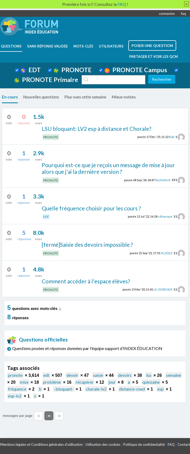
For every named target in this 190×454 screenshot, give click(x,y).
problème (52, 381)
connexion (167, 13)
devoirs (125, 375)
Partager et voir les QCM (153, 56)
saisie (98, 375)
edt (46, 375)
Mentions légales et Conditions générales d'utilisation (41, 444)
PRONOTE (72, 69)
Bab (171, 137)
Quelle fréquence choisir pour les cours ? (91, 208)
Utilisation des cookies (103, 444)
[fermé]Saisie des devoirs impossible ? (87, 244)
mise (24, 381)
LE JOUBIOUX (163, 289)
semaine (173, 375)
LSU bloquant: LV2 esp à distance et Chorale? (96, 128)
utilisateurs (111, 46)
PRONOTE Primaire (46, 79)
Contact (184, 444)
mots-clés (83, 46)
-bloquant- (64, 388)
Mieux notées (124, 96)
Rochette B (163, 179)
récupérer (85, 381)
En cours (10, 96)
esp (160, 388)
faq (183, 13)
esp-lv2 (15, 395)
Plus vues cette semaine (85, 96)
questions (11, 46)
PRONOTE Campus (135, 69)
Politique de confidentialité (144, 444)
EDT (30, 69)
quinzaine (151, 381)
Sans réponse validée (47, 46)
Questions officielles (37, 339)
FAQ (171, 444)
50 (59, 415)
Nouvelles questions (41, 96)
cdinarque (165, 216)
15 (38, 415)
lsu (148, 375)
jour (112, 381)
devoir (72, 375)
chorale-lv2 (96, 388)
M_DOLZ (166, 253)
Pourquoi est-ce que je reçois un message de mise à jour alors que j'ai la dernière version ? (108, 168)
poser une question (152, 45)
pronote (15, 375)
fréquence (17, 388)
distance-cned (132, 388)
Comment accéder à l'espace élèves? (86, 281)
